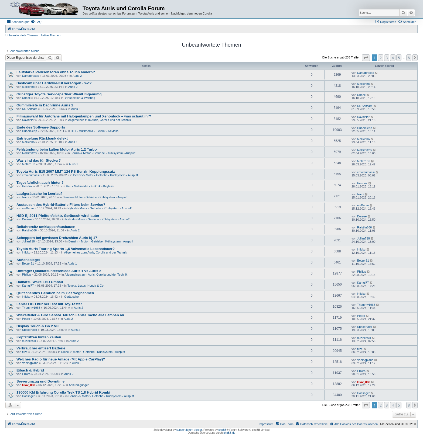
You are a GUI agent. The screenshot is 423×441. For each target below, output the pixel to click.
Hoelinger (28, 396)
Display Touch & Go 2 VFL (38, 326)
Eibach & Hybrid (30, 370)
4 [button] (393, 57)
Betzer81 (28, 263)
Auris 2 (77, 75)
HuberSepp (29, 131)
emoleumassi (31, 175)
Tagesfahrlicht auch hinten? (40, 182)
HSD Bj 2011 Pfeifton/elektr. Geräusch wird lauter (57, 216)
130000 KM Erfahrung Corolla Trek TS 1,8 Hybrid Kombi (63, 392)
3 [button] (387, 57)
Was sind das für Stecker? (38, 160)
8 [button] (409, 57)
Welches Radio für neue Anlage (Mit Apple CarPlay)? (60, 359)
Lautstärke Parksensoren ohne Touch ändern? (55, 72)
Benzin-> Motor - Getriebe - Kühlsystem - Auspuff (103, 153)
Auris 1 (72, 142)
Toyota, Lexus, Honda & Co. (85, 285)
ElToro (26, 374)
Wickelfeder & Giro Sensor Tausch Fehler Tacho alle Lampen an (70, 315)
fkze (25, 351)
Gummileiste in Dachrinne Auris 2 (44, 105)
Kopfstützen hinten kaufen (38, 337)
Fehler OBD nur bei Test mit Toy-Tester (49, 304)
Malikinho (28, 86)
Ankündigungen (79, 385)
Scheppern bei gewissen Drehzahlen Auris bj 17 (56, 238)
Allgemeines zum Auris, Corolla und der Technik (99, 119)
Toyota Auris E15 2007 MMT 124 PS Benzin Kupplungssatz (65, 171)
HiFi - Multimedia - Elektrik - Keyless (94, 131)
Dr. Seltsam (29, 108)
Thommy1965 (31, 307)
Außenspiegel (28, 260)
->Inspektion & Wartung (79, 97)
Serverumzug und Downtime (40, 381)
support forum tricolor (189, 429)
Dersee (27, 219)
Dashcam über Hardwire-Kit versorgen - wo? (53, 83)
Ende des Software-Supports (40, 127)
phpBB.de (229, 432)
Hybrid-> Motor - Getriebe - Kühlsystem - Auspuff (99, 208)
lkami (25, 197)
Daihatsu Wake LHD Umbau (39, 282)
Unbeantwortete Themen (21, 35)
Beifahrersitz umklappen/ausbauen (45, 227)
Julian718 (28, 241)
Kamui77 (28, 285)
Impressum (266, 424)
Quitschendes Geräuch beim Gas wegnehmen (55, 293)
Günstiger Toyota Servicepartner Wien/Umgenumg (58, 94)
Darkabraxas (30, 75)
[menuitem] (36, 22)
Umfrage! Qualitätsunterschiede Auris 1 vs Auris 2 (58, 271)
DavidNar (28, 119)
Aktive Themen (50, 35)
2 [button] (380, 57)
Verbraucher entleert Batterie (40, 348)
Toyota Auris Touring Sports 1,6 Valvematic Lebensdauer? (65, 249)
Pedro (26, 318)
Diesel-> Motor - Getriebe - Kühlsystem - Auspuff (93, 351)
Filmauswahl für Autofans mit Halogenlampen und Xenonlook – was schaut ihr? (83, 116)
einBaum (28, 208)
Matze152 (28, 164)
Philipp (26, 274)
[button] (366, 57)
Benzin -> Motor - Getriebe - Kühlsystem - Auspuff (101, 396)
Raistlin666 (29, 230)
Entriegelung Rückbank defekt (42, 138)
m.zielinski (29, 340)
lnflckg (26, 252)
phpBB (223, 429)
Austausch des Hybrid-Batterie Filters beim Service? (60, 205)
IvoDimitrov (29, 153)
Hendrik (27, 186)
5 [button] (399, 57)
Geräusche (71, 296)
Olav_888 (28, 385)
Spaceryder (29, 329)
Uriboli (26, 97)
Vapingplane (30, 362)
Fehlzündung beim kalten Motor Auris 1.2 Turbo (56, 149)
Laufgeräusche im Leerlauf (39, 194)
